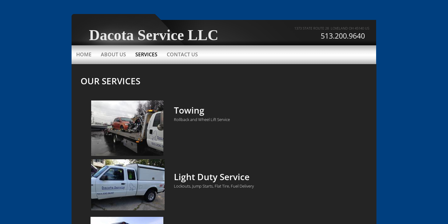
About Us (113, 54)
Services (146, 54)
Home (83, 54)
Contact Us (182, 54)
